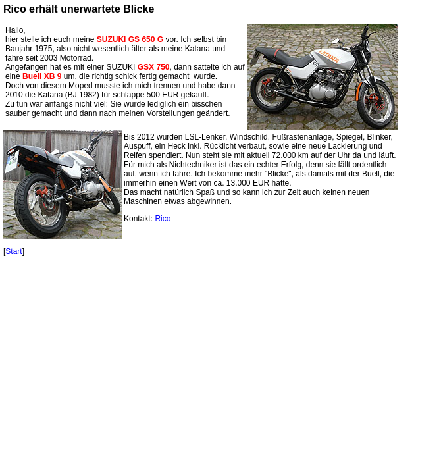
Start (13, 251)
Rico (162, 218)
